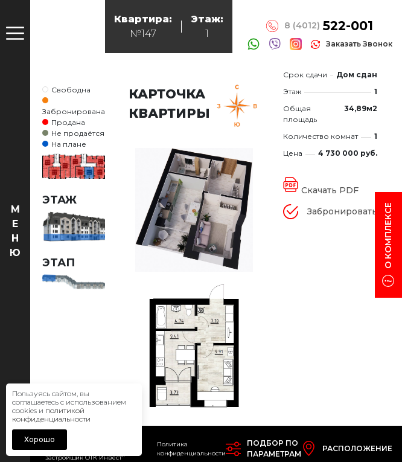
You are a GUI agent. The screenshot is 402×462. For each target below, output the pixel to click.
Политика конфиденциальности (191, 448)
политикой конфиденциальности (51, 414)
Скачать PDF (330, 190)
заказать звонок (359, 43)
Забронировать (342, 211)
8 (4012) (328, 26)
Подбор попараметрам (274, 448)
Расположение (357, 448)
